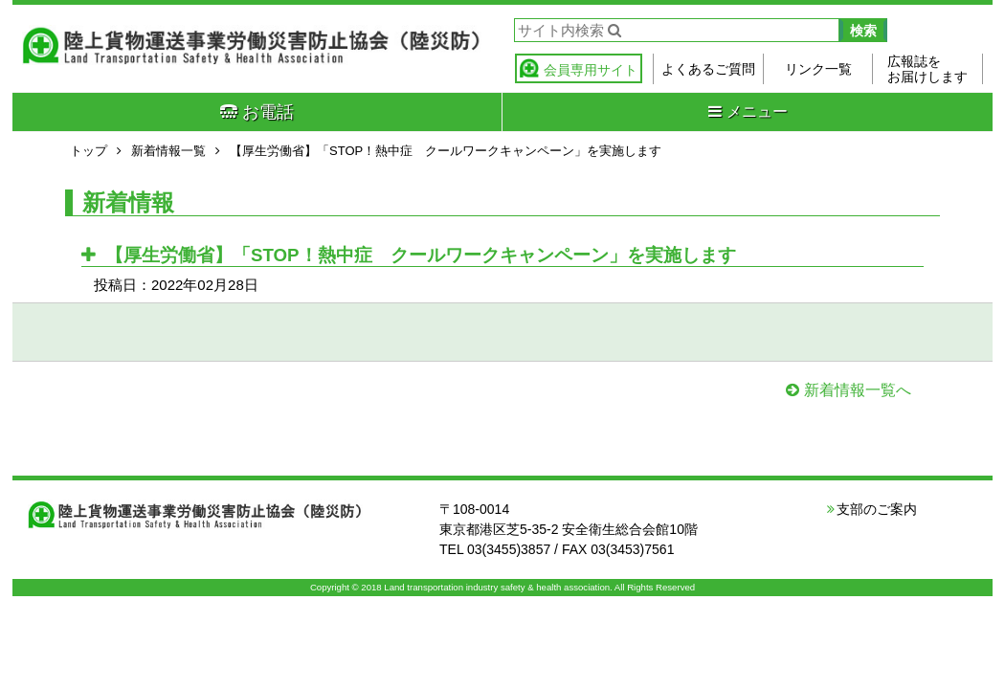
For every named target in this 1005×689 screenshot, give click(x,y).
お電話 (257, 112)
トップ (88, 151)
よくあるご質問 (708, 69)
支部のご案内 (877, 509)
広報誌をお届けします (927, 69)
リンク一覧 (818, 69)
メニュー (748, 111)
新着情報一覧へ (857, 390)
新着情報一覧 (168, 151)
